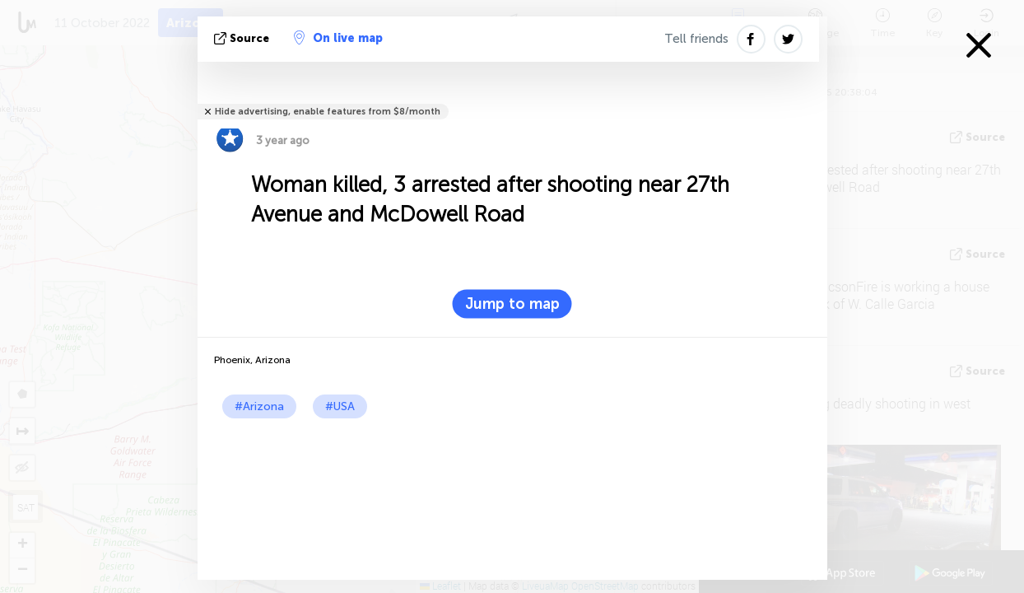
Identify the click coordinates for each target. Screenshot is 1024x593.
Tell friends (696, 38)
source (243, 38)
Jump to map (512, 304)
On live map (338, 37)
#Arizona (259, 406)
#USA (340, 406)
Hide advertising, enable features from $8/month (327, 111)
